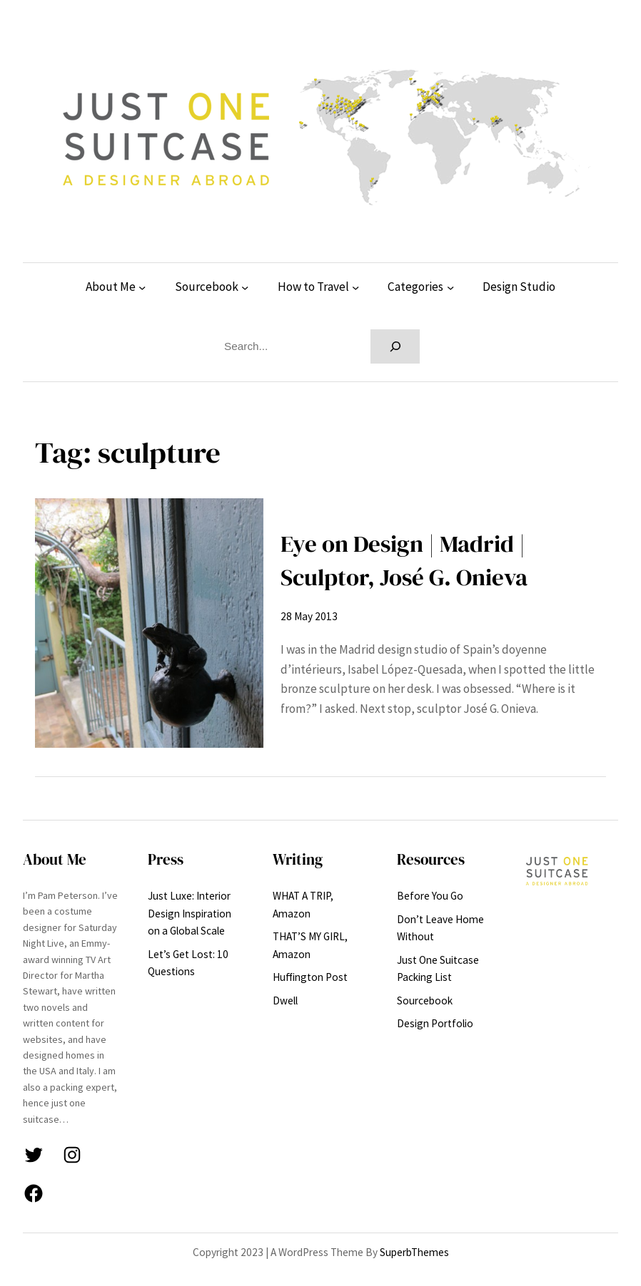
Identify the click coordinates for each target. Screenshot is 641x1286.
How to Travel (313, 286)
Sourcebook (206, 286)
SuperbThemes (414, 1252)
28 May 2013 (309, 616)
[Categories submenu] (450, 287)
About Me (111, 286)
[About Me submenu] (142, 287)
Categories (415, 286)
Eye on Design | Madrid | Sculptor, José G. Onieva (404, 560)
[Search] (395, 346)
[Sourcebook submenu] (244, 287)
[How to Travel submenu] (355, 287)
